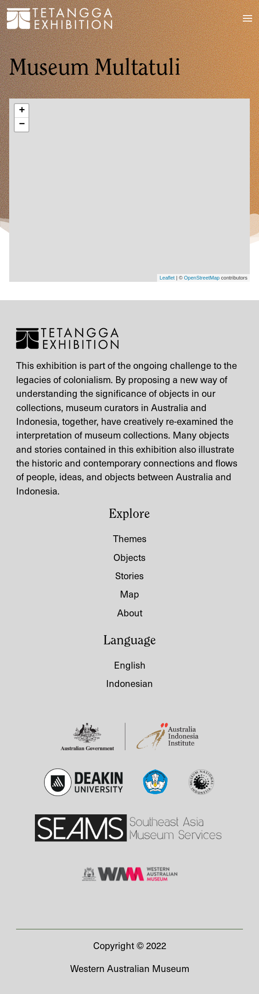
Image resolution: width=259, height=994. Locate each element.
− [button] (22, 125)
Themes (129, 538)
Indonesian (129, 683)
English (130, 665)
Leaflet (167, 277)
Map (129, 594)
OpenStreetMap (202, 277)
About (129, 612)
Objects (129, 557)
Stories (129, 575)
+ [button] (22, 111)
